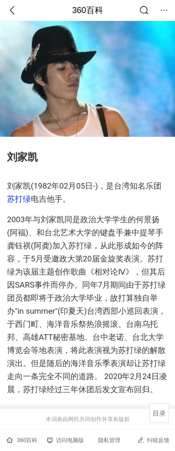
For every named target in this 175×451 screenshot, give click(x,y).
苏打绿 (19, 199)
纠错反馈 (153, 440)
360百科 (87, 10)
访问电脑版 (65, 440)
